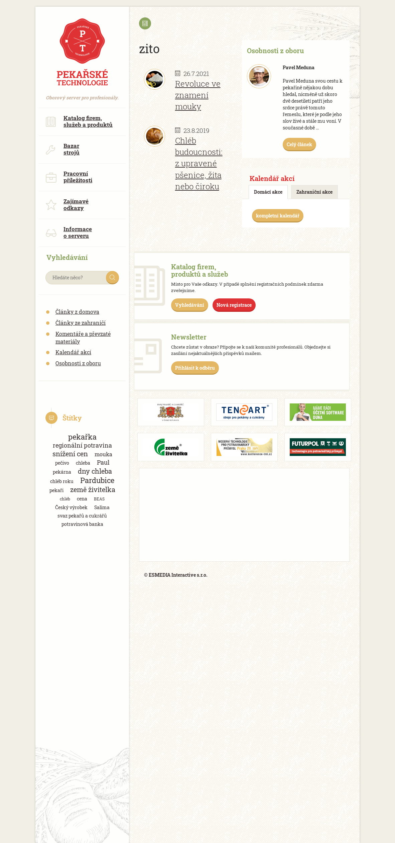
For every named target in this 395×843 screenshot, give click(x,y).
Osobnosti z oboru (78, 363)
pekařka (82, 437)
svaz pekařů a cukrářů (82, 515)
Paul (103, 462)
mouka (103, 454)
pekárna (62, 472)
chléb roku (62, 481)
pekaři (56, 490)
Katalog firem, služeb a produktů (79, 121)
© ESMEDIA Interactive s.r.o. (176, 575)
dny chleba (95, 471)
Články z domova (77, 311)
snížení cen (70, 454)
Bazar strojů (62, 149)
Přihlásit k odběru (195, 368)
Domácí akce (268, 192)
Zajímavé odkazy (67, 204)
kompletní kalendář (277, 215)
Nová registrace (234, 305)
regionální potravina (82, 445)
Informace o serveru (68, 232)
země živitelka (92, 489)
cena (82, 498)
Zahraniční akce (314, 192)
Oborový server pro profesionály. (82, 94)
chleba (83, 463)
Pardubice (97, 480)
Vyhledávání (189, 305)
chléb (65, 498)
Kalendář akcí (73, 352)
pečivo (62, 463)
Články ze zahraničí (80, 322)
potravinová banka (82, 524)
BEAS (99, 498)
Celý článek (299, 144)
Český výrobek (71, 507)
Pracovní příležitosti (68, 177)
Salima (102, 507)
